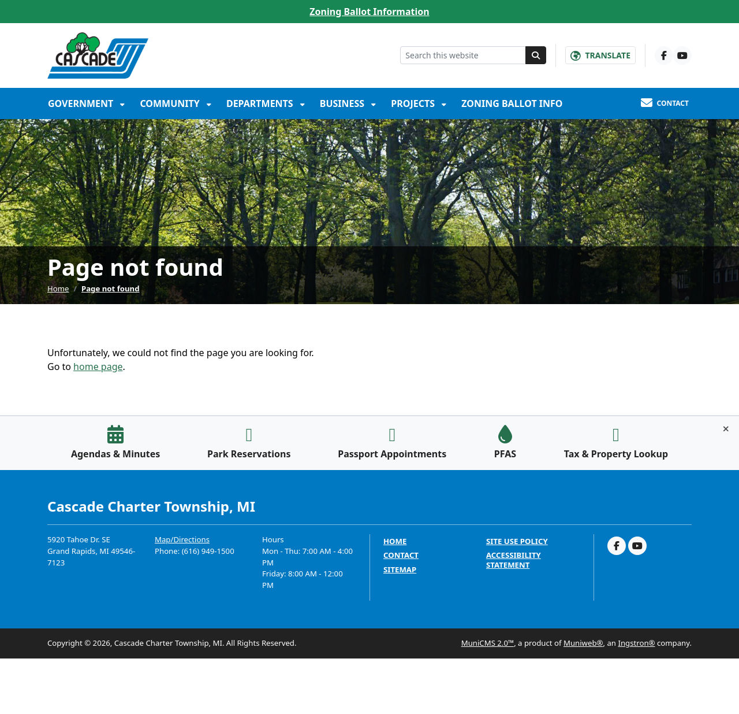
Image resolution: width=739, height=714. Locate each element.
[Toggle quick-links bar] (726, 429)
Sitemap (399, 570)
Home (58, 288)
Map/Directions (182, 539)
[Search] (535, 55)
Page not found (110, 288)
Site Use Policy (517, 541)
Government (81, 103)
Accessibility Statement (513, 559)
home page (97, 366)
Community (171, 103)
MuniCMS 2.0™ (487, 643)
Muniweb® (583, 643)
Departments (261, 103)
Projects (414, 103)
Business (343, 103)
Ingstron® (636, 643)
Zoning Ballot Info (511, 103)
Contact (401, 555)
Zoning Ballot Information (369, 11)
